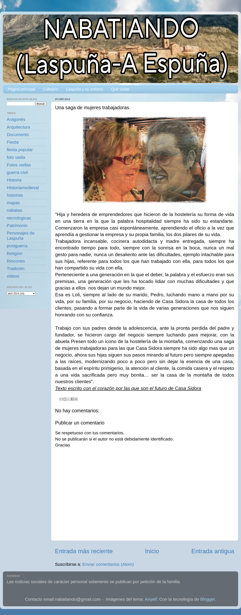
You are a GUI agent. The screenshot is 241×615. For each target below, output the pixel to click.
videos (13, 276)
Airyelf (151, 599)
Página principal (21, 89)
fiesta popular (20, 149)
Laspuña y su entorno (84, 89)
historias (15, 195)
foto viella (16, 157)
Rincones (16, 261)
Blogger (207, 599)
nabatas (14, 210)
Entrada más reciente (84, 551)
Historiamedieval (23, 187)
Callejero (50, 89)
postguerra (17, 245)
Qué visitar (120, 89)
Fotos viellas (19, 165)
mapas (13, 202)
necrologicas (19, 218)
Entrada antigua (212, 551)
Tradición (15, 268)
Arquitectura (18, 127)
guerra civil (17, 172)
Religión (14, 253)
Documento (18, 134)
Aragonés (16, 119)
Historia (14, 180)
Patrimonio (17, 225)
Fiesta (13, 142)
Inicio (152, 551)
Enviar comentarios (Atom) (108, 564)
